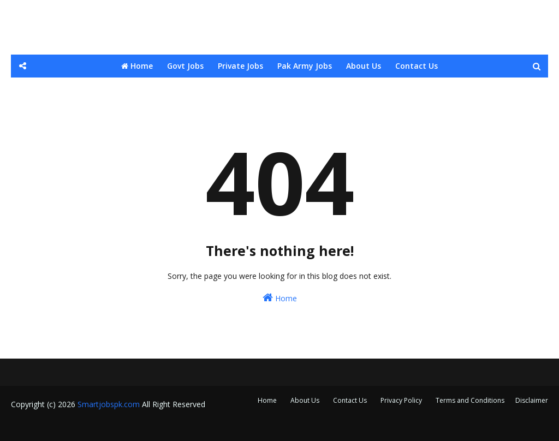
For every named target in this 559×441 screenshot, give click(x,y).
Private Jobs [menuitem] (240, 66)
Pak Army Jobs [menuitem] (304, 66)
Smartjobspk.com (109, 404)
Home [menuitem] (137, 66)
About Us (304, 400)
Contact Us (350, 400)
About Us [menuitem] (363, 66)
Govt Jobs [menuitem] (185, 66)
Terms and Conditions (470, 400)
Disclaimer (531, 400)
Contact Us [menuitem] (416, 66)
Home (280, 297)
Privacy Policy (401, 400)
